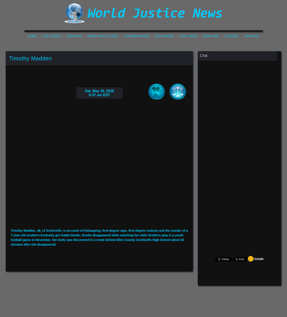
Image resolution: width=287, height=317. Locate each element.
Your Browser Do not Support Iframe (99, 167)
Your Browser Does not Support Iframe (239, 147)
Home (32, 36)
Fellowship (164, 36)
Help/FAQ (252, 36)
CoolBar (232, 36)
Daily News (188, 36)
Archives (74, 36)
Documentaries (136, 36)
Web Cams (211, 36)
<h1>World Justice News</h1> (143, 13)
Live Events (51, 36)
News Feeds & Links (102, 36)
